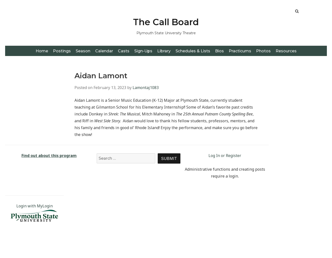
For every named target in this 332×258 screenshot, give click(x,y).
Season (83, 51)
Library (164, 51)
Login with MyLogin (34, 206)
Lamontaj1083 (146, 87)
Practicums (240, 51)
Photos (263, 51)
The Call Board (166, 22)
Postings (62, 51)
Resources (286, 51)
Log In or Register (224, 155)
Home (42, 51)
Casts (123, 51)
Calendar (104, 51)
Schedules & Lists (193, 51)
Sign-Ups (143, 51)
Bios (219, 51)
